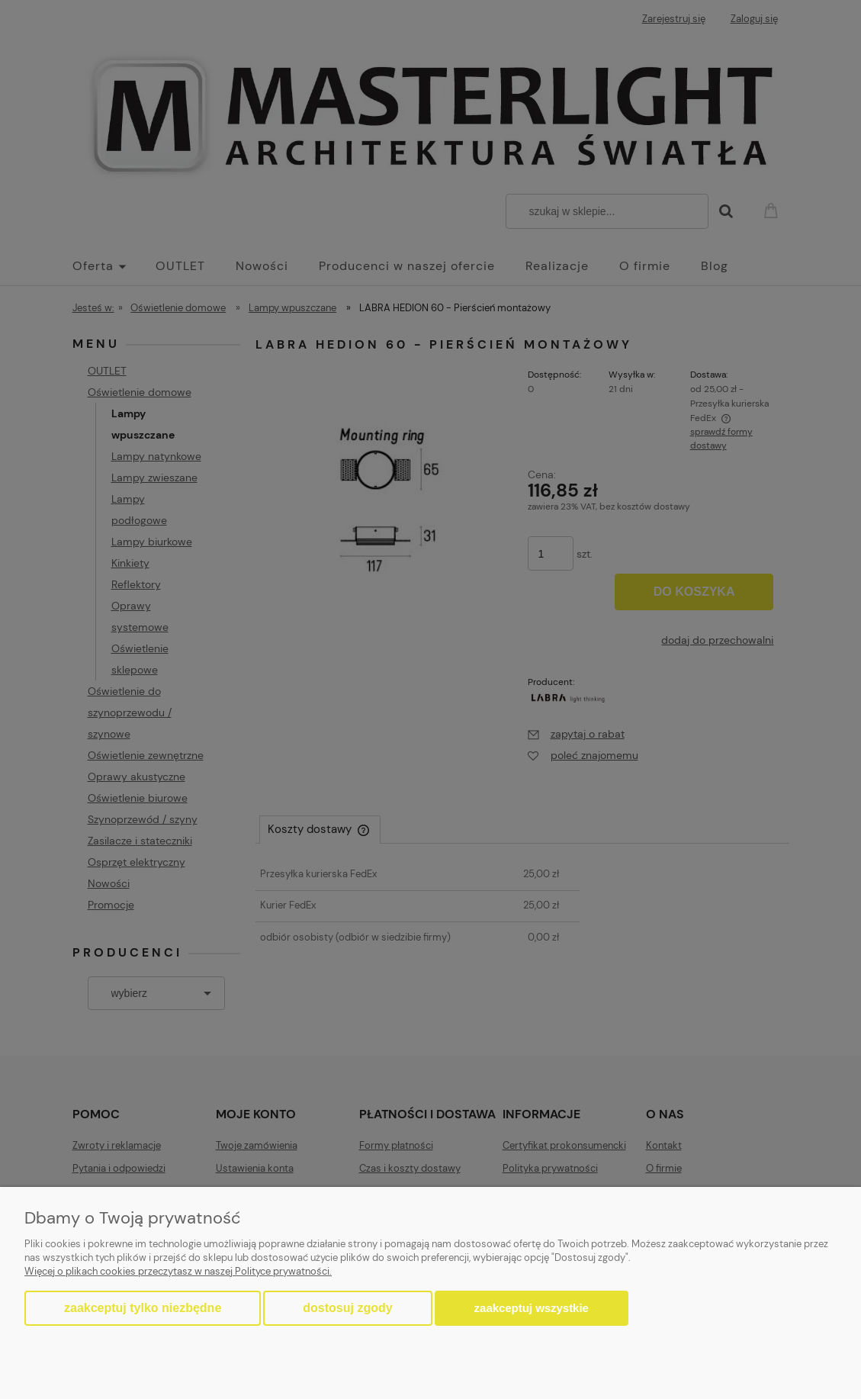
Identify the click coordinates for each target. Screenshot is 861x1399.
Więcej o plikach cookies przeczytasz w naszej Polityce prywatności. (178, 1271)
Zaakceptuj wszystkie (531, 1307)
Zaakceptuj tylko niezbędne (142, 1307)
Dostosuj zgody (347, 1307)
